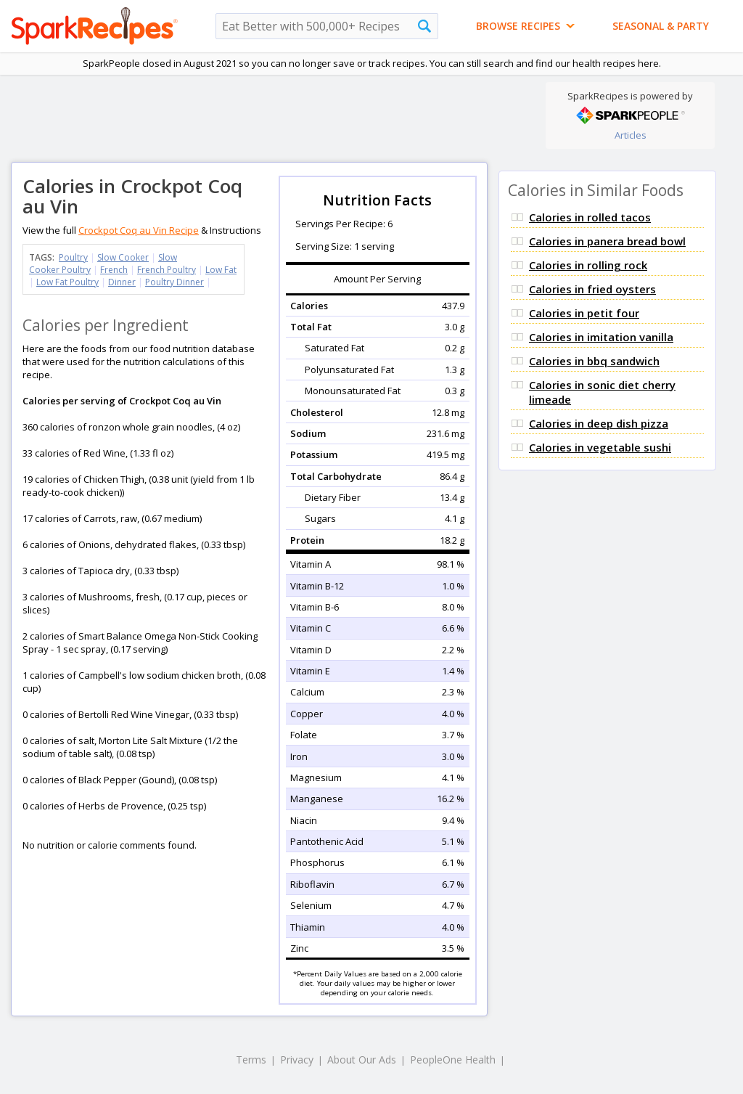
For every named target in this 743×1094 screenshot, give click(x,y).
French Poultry (166, 270)
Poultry (73, 257)
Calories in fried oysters (592, 289)
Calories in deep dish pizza (598, 423)
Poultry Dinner (174, 282)
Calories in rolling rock (588, 265)
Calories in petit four (584, 313)
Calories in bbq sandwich (594, 361)
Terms (251, 1059)
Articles (630, 135)
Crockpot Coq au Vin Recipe (138, 230)
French (114, 270)
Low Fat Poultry (67, 282)
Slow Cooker (123, 257)
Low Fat (221, 270)
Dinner (122, 282)
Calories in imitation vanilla (601, 337)
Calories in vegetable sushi (600, 447)
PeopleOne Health (453, 1059)
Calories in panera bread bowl (607, 241)
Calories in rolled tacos (590, 217)
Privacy (296, 1059)
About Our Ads (361, 1059)
